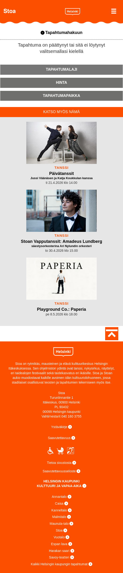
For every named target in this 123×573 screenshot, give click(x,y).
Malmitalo (59, 517)
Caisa (59, 503)
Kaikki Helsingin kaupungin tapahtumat (59, 564)
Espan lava (59, 544)
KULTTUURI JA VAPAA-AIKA (59, 486)
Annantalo (59, 497)
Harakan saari (59, 551)
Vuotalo (59, 537)
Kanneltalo (59, 510)
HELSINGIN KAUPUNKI (61, 481)
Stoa (33, 11)
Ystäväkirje (59, 427)
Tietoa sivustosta (59, 463)
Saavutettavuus (59, 438)
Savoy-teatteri (59, 557)
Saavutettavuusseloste (59, 471)
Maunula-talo (59, 523)
